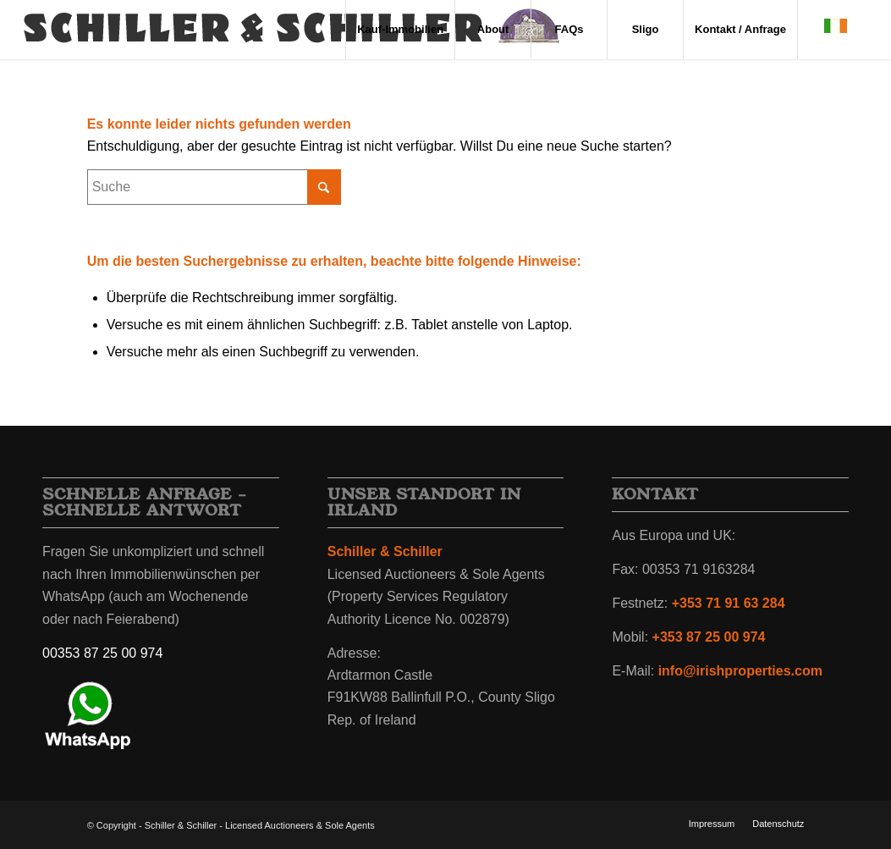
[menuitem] (399, 29)
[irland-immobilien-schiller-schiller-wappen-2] (293, 29)
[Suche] (214, 187)
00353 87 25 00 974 (102, 653)
